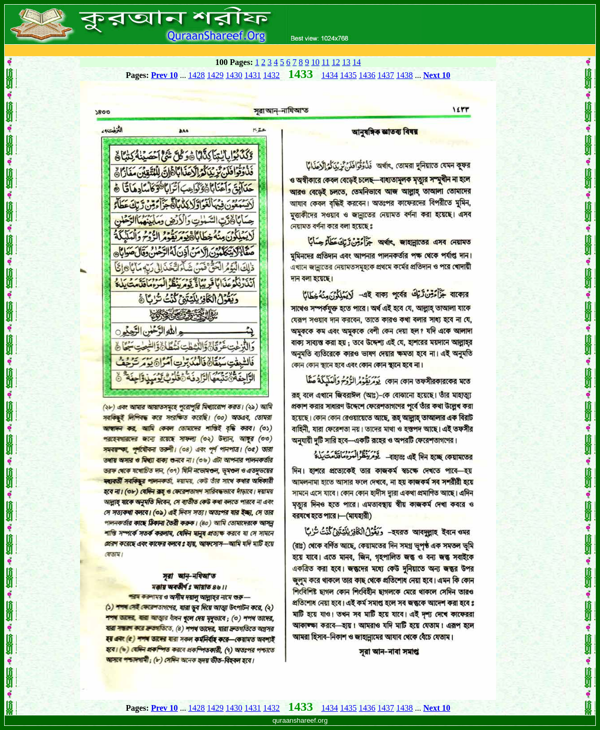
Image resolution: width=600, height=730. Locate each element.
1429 (215, 75)
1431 (252, 75)
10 (315, 62)
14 (357, 62)
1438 (404, 75)
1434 (329, 75)
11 (326, 62)
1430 (234, 75)
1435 (348, 75)
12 (336, 62)
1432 (271, 75)
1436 (367, 75)
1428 (196, 75)
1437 (385, 75)
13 (346, 62)
